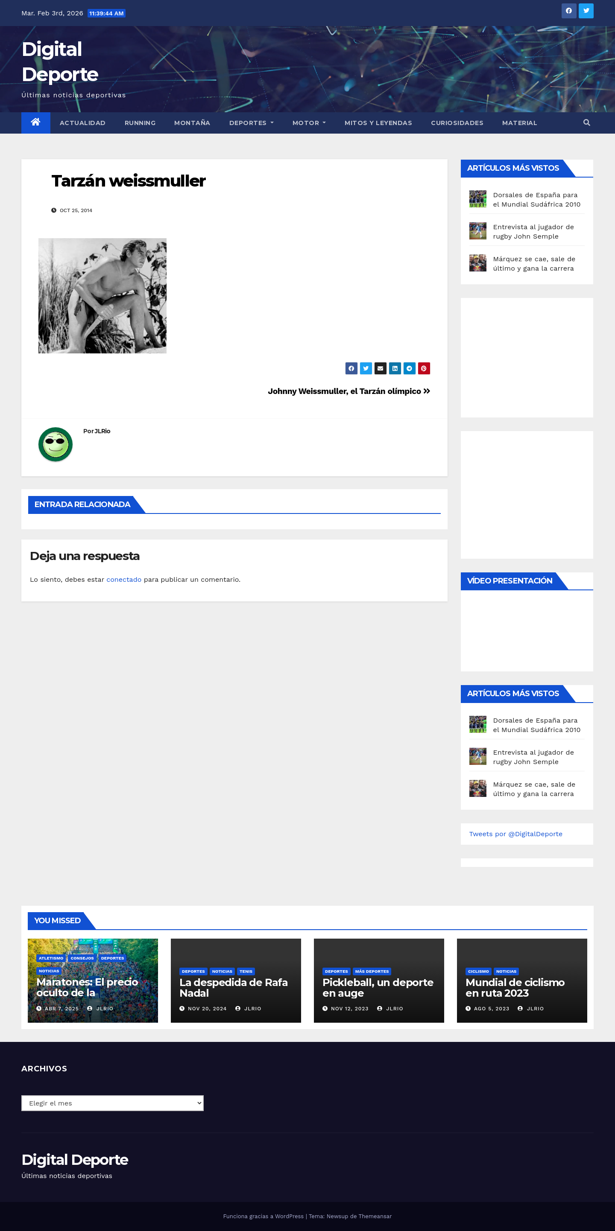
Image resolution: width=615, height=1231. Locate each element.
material (519, 123)
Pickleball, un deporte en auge (377, 987)
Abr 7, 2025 (62, 1009)
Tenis (246, 971)
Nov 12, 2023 (350, 1009)
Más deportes (372, 971)
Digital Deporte (74, 1160)
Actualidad (83, 123)
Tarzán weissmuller (128, 181)
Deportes (251, 123)
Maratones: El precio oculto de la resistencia (87, 992)
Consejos (82, 958)
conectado (123, 579)
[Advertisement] (533, 355)
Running (140, 123)
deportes (112, 958)
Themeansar (375, 1216)
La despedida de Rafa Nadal (233, 987)
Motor (309, 123)
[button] (586, 123)
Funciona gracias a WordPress (264, 1216)
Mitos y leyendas (378, 123)
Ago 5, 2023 (492, 1009)
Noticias (49, 970)
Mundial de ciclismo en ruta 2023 (515, 987)
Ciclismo (478, 971)
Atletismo (51, 958)
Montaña (192, 123)
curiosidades (457, 123)
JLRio (103, 431)
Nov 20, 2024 (207, 1009)
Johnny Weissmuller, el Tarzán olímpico (349, 391)
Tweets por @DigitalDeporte (516, 834)
